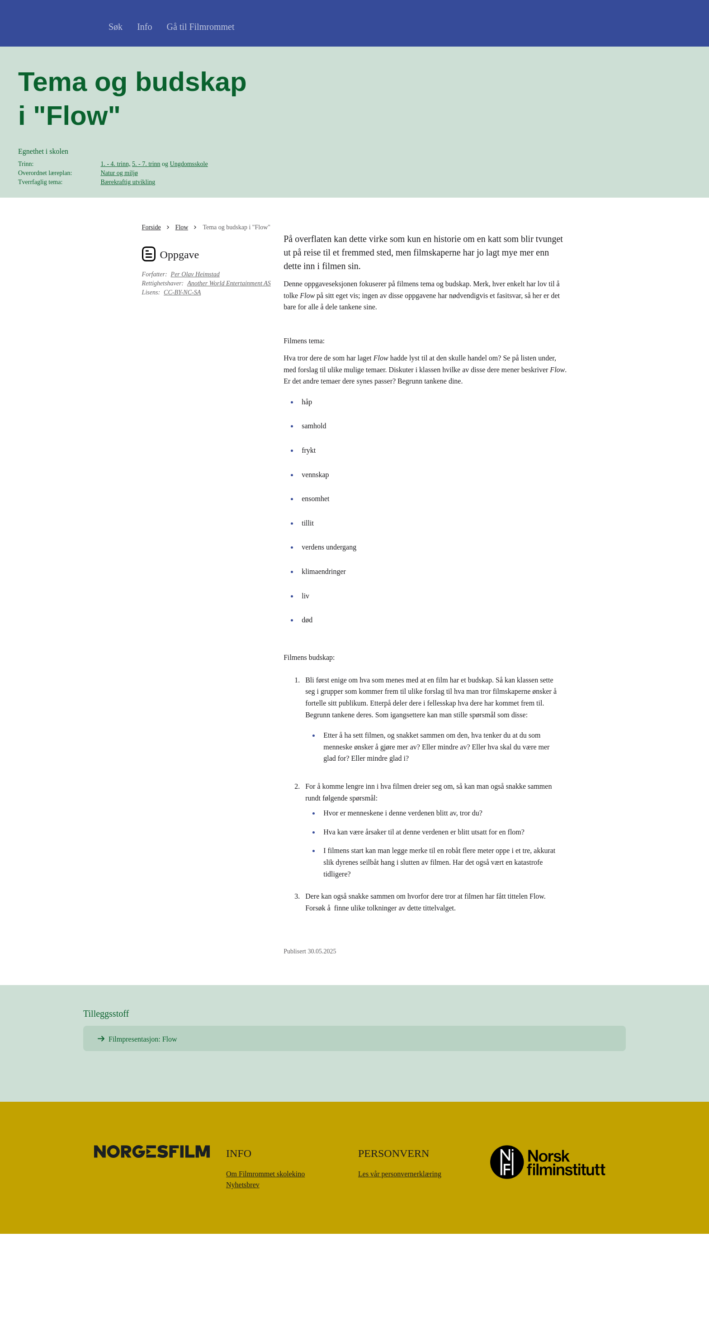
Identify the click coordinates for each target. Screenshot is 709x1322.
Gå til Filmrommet (200, 27)
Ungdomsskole (189, 208)
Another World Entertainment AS (229, 371)
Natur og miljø (118, 217)
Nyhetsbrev (243, 1273)
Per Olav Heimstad (195, 362)
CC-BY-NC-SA (182, 380)
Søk (116, 27)
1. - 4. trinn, (115, 208)
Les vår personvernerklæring (399, 1262)
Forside (151, 315)
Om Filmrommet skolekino (265, 1262)
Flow (182, 315)
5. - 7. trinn (146, 208)
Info (144, 27)
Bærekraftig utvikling (127, 226)
